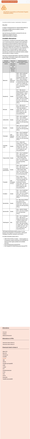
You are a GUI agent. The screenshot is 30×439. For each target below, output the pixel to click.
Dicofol (4, 358)
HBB (4, 360)
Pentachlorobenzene (7, 370)
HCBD (4, 365)
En (12, 244)
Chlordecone (5, 355)
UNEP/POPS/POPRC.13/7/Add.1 (10, 36)
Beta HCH (5, 353)
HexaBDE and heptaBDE (8, 363)
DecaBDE (5, 356)
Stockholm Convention (11, 22)
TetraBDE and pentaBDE (8, 379)
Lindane (4, 367)
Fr (21, 246)
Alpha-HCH (5, 351)
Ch (11, 244)
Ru (15, 244)
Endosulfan (5, 377)
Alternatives (24, 22)
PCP (4, 368)
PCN (4, 373)
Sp (16, 244)
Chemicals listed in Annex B (8, 344)
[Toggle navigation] (27, 2)
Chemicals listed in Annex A (8, 342)
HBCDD (4, 361)
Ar (9, 244)
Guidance (5, 333)
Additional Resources (7, 335)
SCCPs (4, 375)
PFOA (4, 372)
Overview (5, 332)
